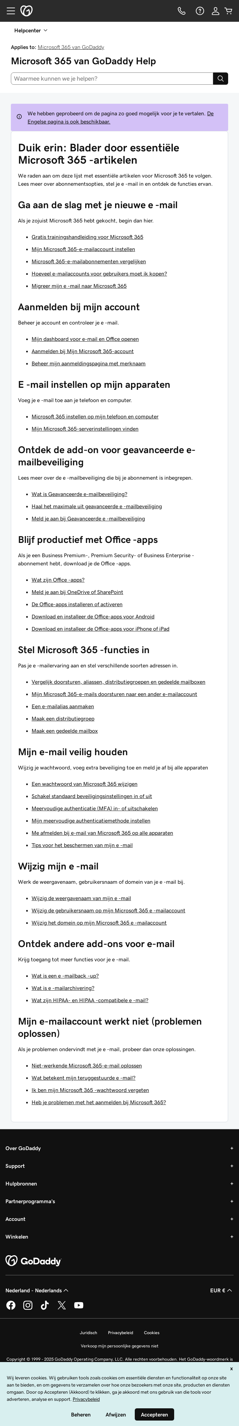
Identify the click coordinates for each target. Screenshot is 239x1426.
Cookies (152, 1332)
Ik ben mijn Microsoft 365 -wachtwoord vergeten (90, 1090)
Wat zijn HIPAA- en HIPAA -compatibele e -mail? (90, 1000)
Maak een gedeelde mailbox (65, 730)
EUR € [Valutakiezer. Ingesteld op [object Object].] (222, 1290)
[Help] (199, 11)
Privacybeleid (120, 1332)
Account (15, 1219)
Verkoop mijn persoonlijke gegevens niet (120, 1346)
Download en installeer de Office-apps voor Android (93, 616)
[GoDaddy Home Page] (33, 1261)
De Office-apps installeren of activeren (77, 604)
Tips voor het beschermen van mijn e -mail (82, 845)
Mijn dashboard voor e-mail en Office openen (85, 339)
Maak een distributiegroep (63, 718)
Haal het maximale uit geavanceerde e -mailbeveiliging (97, 506)
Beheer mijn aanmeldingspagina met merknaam (89, 363)
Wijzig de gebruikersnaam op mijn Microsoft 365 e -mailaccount (108, 910)
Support (15, 1165)
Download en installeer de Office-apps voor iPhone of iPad (100, 628)
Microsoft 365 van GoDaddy (71, 47)
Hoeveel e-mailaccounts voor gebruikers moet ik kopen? (99, 273)
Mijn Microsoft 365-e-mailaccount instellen (83, 249)
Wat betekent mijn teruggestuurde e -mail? (83, 1077)
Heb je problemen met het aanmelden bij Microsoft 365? (99, 1102)
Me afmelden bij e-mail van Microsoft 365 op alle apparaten (102, 832)
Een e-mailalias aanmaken (63, 706)
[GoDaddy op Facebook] (10, 1308)
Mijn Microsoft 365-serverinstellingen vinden (85, 428)
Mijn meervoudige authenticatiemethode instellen (91, 820)
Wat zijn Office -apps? (58, 579)
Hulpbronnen (21, 1183)
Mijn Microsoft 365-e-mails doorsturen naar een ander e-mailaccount (114, 694)
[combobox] (112, 79)
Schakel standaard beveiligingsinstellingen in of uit (92, 796)
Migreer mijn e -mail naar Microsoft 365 (79, 285)
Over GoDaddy (23, 1148)
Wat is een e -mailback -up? (65, 975)
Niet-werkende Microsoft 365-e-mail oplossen (87, 1065)
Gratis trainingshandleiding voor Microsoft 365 (87, 236)
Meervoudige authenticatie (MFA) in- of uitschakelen (95, 808)
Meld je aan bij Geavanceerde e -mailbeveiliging (88, 518)
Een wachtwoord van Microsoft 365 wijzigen (84, 783)
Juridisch (88, 1332)
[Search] (220, 78)
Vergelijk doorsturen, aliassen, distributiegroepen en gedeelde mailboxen (118, 681)
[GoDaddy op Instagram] (27, 1308)
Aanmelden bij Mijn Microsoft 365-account (83, 351)
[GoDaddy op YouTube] (78, 1308)
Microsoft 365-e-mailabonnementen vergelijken (89, 261)
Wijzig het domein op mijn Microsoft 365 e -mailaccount (99, 922)
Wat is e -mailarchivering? (63, 988)
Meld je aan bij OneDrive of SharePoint (77, 592)
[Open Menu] (8, 11)
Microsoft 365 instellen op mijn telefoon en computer (95, 416)
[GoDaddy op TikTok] (44, 1308)
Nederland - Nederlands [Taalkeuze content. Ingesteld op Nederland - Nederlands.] (37, 1290)
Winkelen (16, 1236)
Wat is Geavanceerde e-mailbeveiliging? (79, 494)
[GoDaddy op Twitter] (61, 1308)
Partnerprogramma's (30, 1201)
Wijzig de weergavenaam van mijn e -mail (81, 898)
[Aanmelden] (215, 10)
